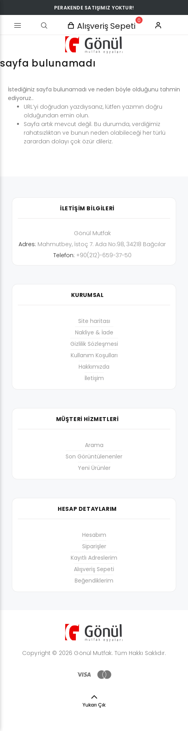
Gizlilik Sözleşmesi (94, 344)
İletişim (94, 378)
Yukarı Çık (94, 704)
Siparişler (94, 546)
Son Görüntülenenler (94, 456)
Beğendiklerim (94, 580)
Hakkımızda (94, 367)
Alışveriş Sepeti (94, 569)
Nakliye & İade (94, 332)
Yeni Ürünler (94, 468)
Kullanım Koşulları (94, 355)
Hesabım (94, 535)
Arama (94, 445)
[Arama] (44, 25)
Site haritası (94, 321)
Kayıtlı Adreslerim (94, 558)
